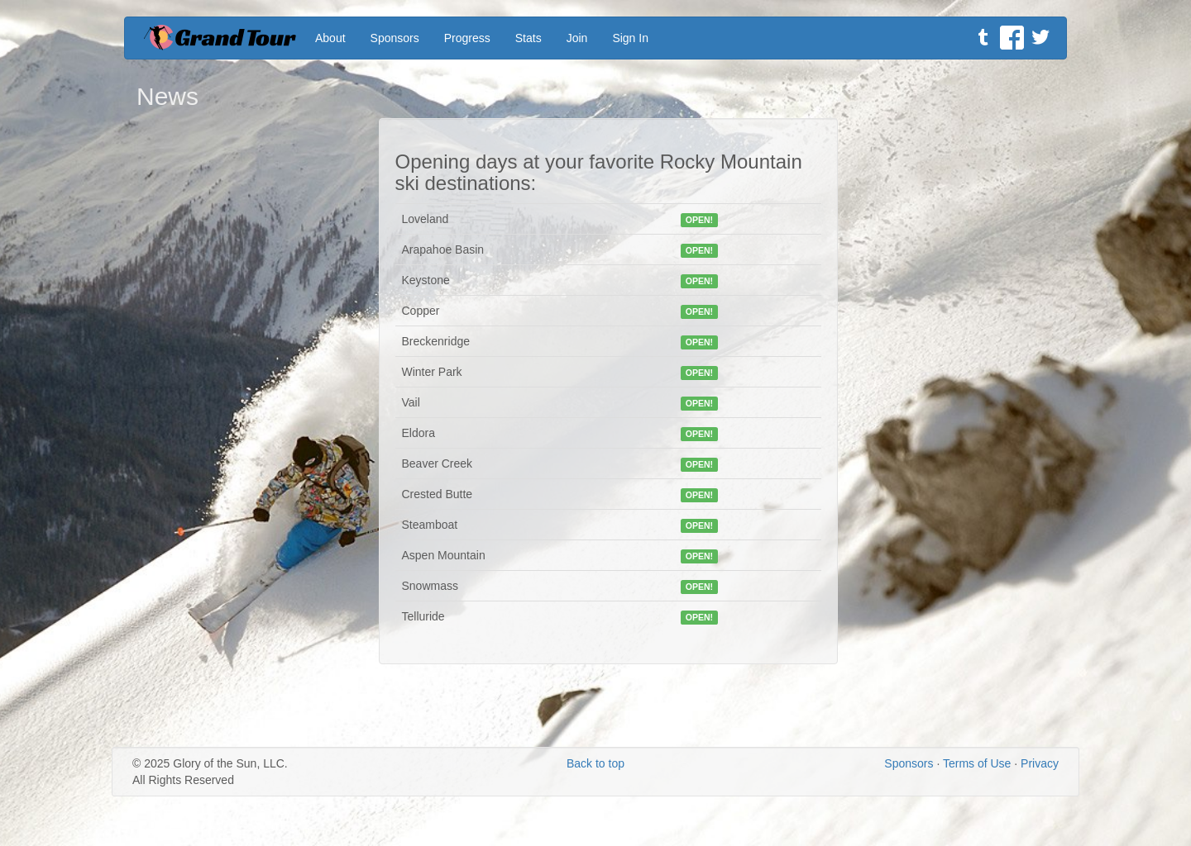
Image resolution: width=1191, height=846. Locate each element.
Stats (528, 38)
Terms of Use (977, 763)
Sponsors (395, 38)
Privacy (1040, 763)
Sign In (630, 38)
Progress (467, 38)
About (330, 38)
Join (577, 38)
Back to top (595, 763)
